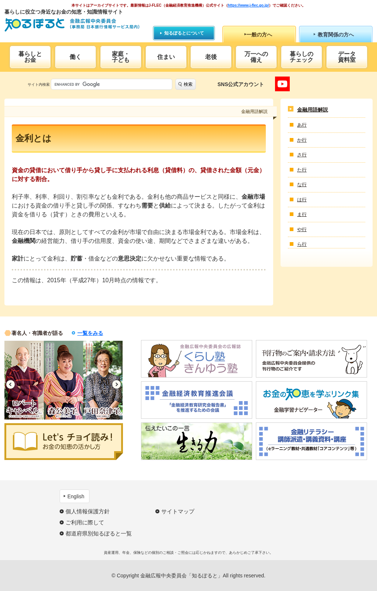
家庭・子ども (121, 57)
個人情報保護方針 (88, 511)
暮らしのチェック (301, 57)
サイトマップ (177, 511)
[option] (24, 380)
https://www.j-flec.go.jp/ (248, 5)
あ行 (302, 125)
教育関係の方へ (336, 35)
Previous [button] (10, 384)
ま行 (302, 214)
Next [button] (116, 384)
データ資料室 (347, 57)
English (75, 496)
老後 (211, 57)
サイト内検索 (39, 84)
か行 (302, 140)
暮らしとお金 (30, 57)
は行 (302, 199)
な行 (302, 184)
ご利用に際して (85, 522)
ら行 (302, 244)
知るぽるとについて (184, 33)
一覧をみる (90, 333)
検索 (188, 84)
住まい (166, 57)
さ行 (302, 155)
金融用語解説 (312, 110)
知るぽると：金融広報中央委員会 (72, 25)
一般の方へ (259, 35)
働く (75, 57)
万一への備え (256, 57)
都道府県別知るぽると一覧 (99, 533)
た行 (302, 170)
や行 (302, 229)
